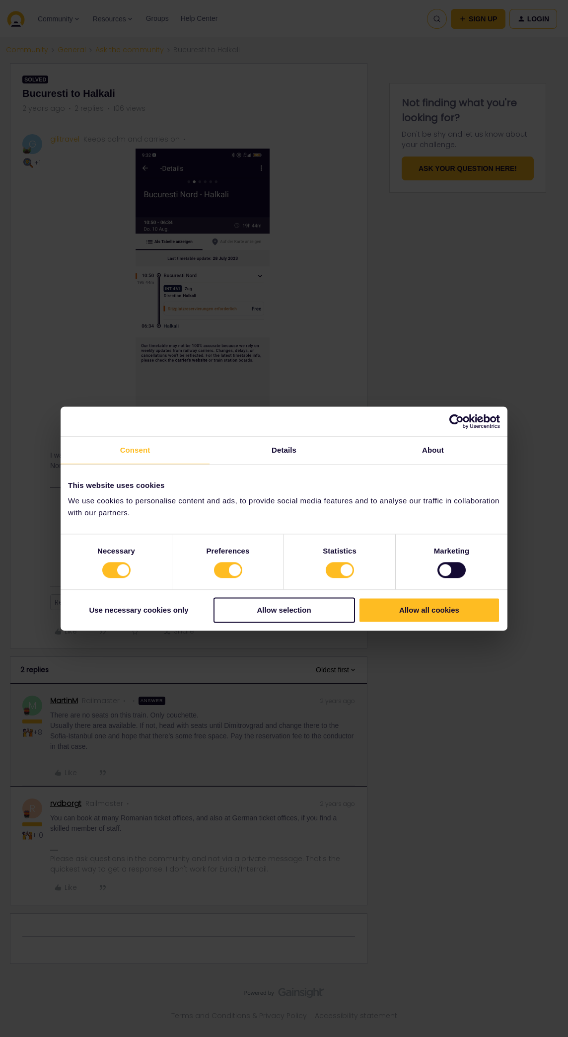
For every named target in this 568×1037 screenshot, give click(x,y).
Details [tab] (284, 450)
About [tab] (433, 450)
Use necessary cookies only (138, 610)
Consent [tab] (135, 450)
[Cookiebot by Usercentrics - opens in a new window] (456, 421)
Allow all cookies (429, 610)
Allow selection (284, 610)
